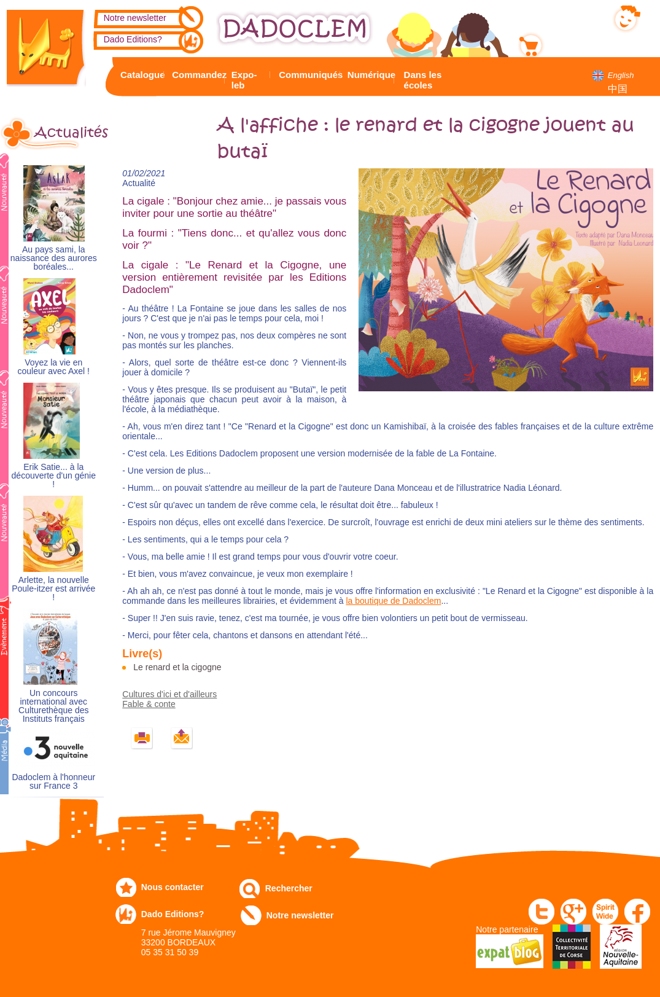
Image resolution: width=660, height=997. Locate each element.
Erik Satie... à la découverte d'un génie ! (54, 476)
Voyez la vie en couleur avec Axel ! (54, 367)
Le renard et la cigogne (177, 667)
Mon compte (572, 17)
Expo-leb (244, 79)
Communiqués (307, 74)
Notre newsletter (135, 18)
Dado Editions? (133, 39)
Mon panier (570, 42)
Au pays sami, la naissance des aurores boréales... (53, 258)
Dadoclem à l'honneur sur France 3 (53, 782)
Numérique (369, 74)
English (621, 75)
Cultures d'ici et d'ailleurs (169, 694)
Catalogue (140, 74)
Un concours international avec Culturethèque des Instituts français (53, 706)
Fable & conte (148, 704)
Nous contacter (172, 887)
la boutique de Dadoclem (393, 601)
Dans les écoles (423, 79)
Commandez (196, 74)
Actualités (69, 133)
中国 (617, 89)
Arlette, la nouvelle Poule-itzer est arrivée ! (53, 589)
